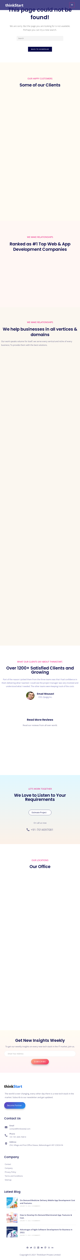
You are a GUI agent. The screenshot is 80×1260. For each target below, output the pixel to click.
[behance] (52, 1242)
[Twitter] (31, 1242)
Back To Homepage (40, 50)
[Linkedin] (38, 1242)
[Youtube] (42, 1242)
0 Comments (33, 1206)
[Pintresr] (45, 1242)
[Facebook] (27, 1242)
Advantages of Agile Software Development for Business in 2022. (46, 1226)
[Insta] (35, 1242)
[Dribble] (49, 1242)
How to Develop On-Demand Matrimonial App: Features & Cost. (45, 1214)
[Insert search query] (40, 38)
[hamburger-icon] (72, 5)
